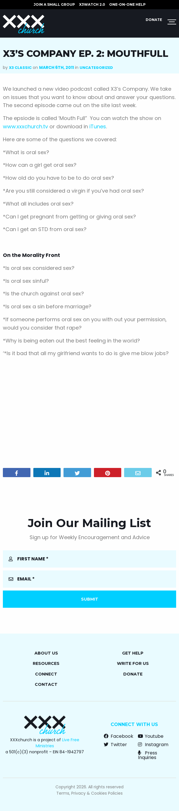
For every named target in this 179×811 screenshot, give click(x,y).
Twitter (115, 744)
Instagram (153, 744)
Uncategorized (96, 67)
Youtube (150, 736)
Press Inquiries (147, 755)
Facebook (118, 736)
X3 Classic (20, 67)
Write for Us (133, 663)
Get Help (132, 653)
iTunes (97, 126)
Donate (154, 20)
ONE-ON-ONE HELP (127, 4)
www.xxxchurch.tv (25, 126)
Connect (46, 674)
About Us (46, 653)
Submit (89, 599)
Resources (46, 663)
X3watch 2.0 (92, 4)
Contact (46, 684)
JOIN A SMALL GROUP (54, 4)
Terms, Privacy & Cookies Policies (89, 793)
